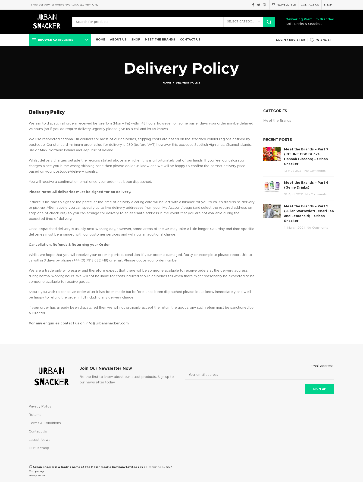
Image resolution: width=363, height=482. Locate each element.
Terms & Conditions (45, 423)
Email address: (322, 366)
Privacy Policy (40, 406)
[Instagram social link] (264, 5)
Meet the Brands (277, 120)
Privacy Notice (37, 475)
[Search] (173, 22)
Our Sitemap (39, 448)
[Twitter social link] (259, 5)
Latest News (39, 440)
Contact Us (38, 431)
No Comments (315, 170)
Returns (35, 415)
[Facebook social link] (253, 5)
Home (167, 82)
